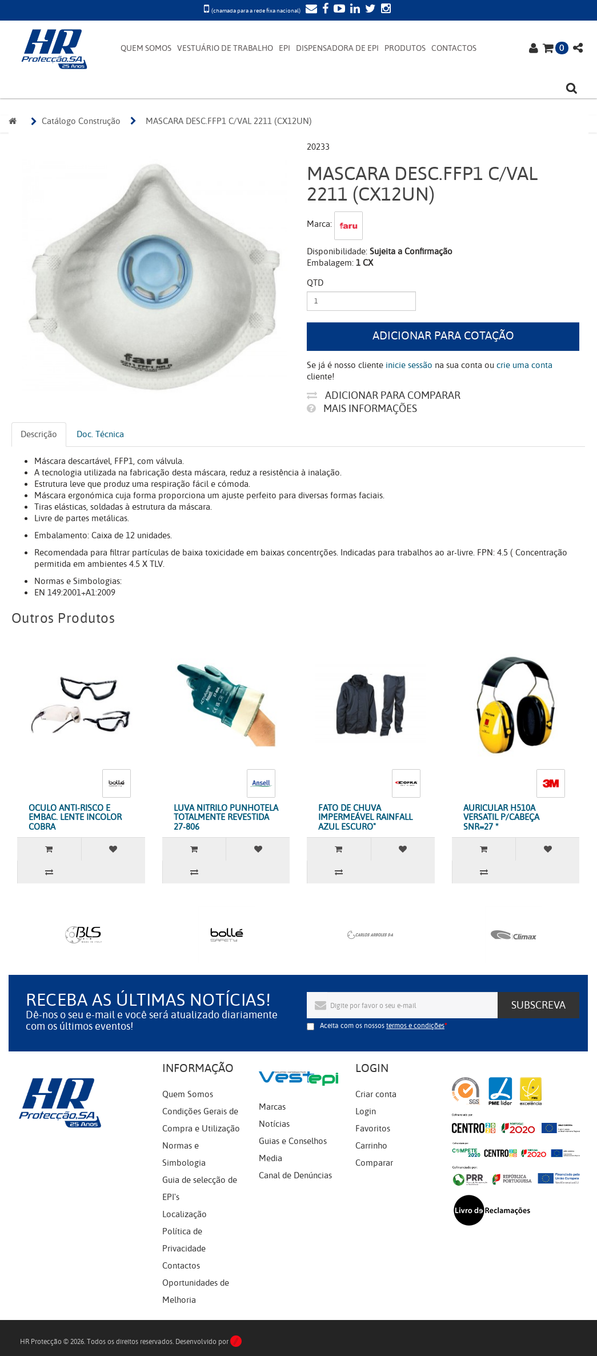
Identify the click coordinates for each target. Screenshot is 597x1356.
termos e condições (415, 1026)
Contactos (181, 1265)
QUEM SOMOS (146, 48)
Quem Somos (187, 1094)
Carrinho (371, 1145)
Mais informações (362, 408)
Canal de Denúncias (295, 1175)
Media (270, 1158)
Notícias (274, 1124)
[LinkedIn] (353, 10)
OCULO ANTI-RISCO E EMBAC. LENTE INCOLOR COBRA (75, 817)
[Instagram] (384, 10)
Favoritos (372, 1128)
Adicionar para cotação (443, 335)
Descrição (39, 434)
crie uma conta (524, 365)
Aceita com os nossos (382, 1026)
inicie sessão (409, 365)
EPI (284, 48)
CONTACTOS (453, 48)
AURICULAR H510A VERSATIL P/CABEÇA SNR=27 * (501, 817)
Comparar (374, 1163)
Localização (184, 1214)
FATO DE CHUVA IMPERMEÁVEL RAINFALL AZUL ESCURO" (365, 817)
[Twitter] (369, 10)
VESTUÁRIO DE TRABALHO (225, 48)
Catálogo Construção (81, 121)
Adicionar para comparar (383, 395)
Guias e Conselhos (293, 1141)
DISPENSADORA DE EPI (337, 48)
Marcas (272, 1107)
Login (365, 1111)
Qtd (315, 283)
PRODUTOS (405, 48)
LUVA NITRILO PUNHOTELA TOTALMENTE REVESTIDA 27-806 (226, 817)
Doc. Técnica (100, 434)
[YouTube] (338, 10)
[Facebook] (323, 10)
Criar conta (375, 1094)
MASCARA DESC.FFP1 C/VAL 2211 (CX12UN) (229, 121)
